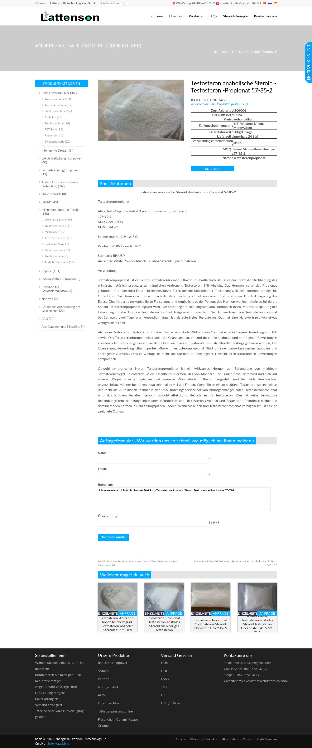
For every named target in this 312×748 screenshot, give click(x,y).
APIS (45, 318)
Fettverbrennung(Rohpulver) (61, 170)
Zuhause (156, 16)
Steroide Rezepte (235, 16)
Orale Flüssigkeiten (56, 219)
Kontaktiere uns (265, 16)
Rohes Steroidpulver (55, 93)
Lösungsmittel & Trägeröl (59, 279)
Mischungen (52, 232)
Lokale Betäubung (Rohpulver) (62, 158)
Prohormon (51, 135)
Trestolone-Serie (54, 99)
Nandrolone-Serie (55, 111)
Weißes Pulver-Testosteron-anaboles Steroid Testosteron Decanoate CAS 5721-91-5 (257, 624)
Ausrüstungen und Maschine (61, 326)
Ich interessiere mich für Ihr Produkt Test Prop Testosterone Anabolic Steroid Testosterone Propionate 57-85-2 (184, 499)
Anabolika (50, 117)
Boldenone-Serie (54, 141)
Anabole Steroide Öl (56, 262)
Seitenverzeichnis (58, 743)
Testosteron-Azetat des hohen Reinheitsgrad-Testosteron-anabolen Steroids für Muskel (118, 624)
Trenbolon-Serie (54, 123)
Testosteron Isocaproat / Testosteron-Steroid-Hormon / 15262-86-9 (210, 624)
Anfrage (212, 169)
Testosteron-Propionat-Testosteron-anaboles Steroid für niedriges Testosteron (164, 624)
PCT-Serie (51, 129)
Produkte (195, 16)
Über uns (176, 16)
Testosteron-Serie (55, 105)
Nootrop (47, 299)
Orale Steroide (51, 194)
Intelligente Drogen (55, 150)
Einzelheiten (107, 613)
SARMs (47, 202)
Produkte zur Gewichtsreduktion (55, 289)
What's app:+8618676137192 (195, 3)
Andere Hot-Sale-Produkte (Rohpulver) (249, 51)
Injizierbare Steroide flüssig (60, 209)
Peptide (47, 271)
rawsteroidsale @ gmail (234, 3)
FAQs (213, 16)
